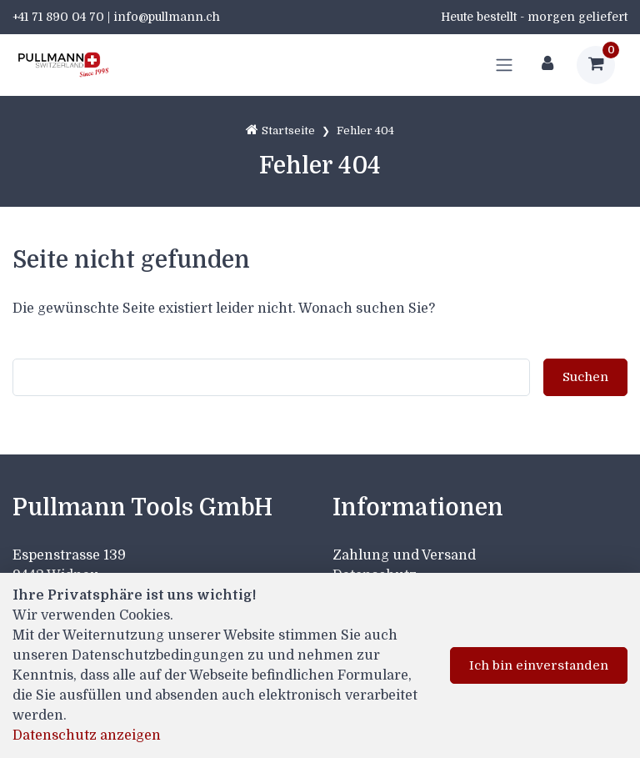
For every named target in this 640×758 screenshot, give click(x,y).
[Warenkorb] (596, 65)
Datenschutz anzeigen (86, 735)
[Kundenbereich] (547, 65)
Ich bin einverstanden (538, 665)
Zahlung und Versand (404, 555)
